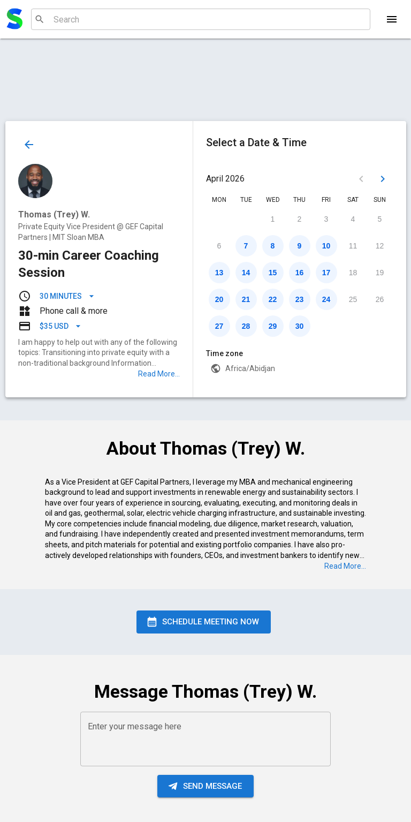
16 (299, 272)
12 (380, 246)
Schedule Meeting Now (203, 621)
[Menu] (392, 19)
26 (380, 299)
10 (326, 246)
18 (353, 272)
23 (299, 299)
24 (326, 299)
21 (246, 299)
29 (273, 326)
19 (380, 272)
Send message (205, 786)
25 (353, 299)
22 (273, 299)
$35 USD (60, 326)
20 (219, 299)
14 (246, 272)
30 (299, 326)
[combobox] (199, 19)
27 (219, 326)
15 (273, 272)
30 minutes (67, 296)
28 (246, 326)
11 (353, 246)
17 (326, 272)
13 (219, 272)
